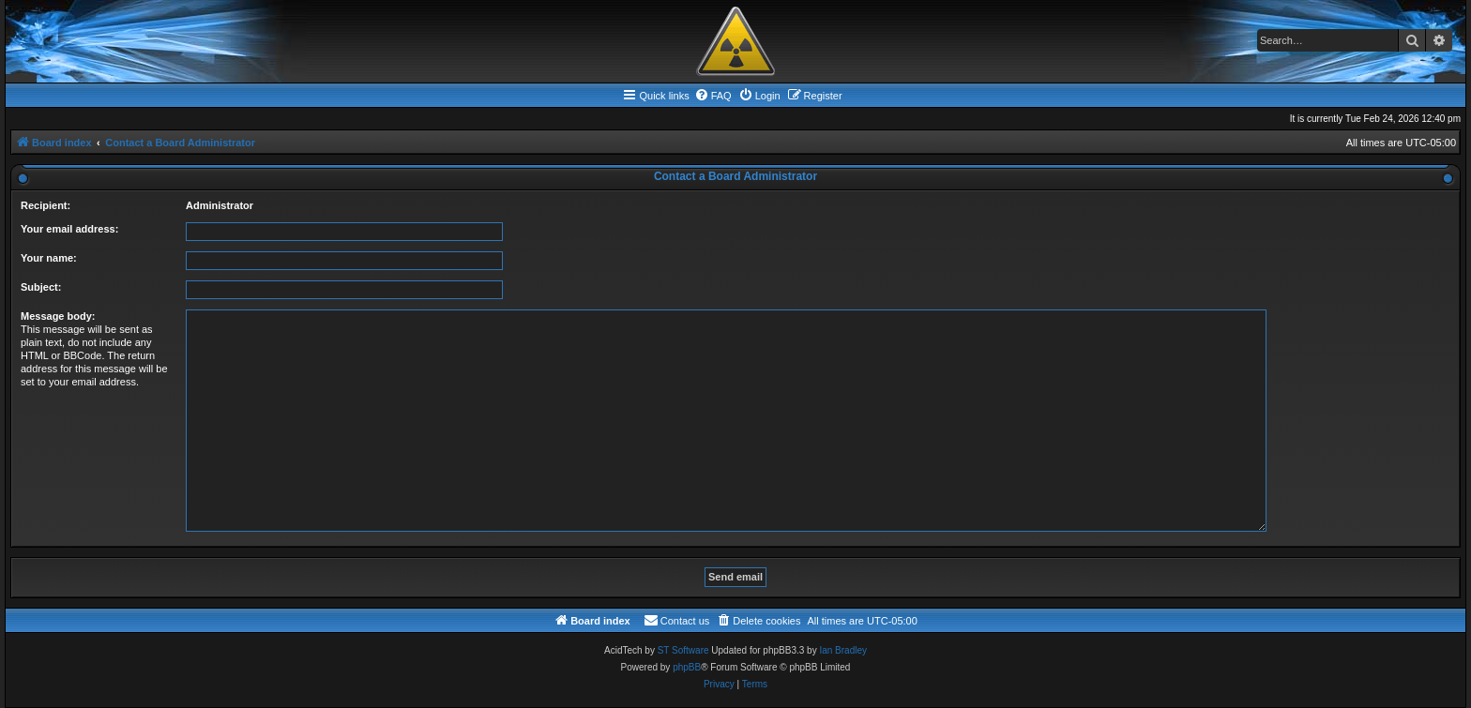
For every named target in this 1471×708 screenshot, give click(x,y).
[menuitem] (713, 95)
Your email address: (69, 228)
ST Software (683, 650)
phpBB (687, 667)
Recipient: (45, 205)
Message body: (58, 316)
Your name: (49, 258)
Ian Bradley (843, 650)
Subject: (41, 287)
